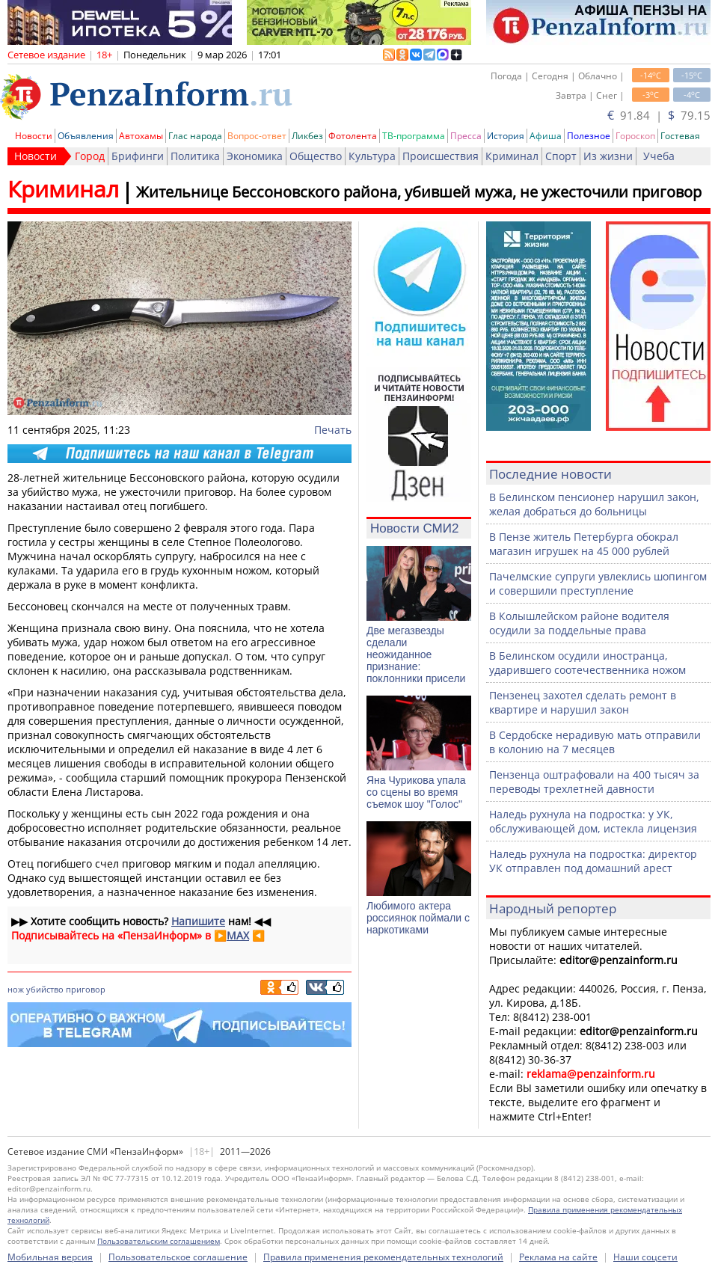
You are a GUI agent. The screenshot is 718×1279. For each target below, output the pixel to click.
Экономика (255, 156)
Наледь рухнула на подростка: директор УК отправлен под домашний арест (593, 861)
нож (15, 989)
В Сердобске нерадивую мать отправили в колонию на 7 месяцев (595, 742)
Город (90, 156)
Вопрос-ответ (256, 135)
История (505, 135)
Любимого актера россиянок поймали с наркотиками (418, 918)
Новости (33, 135)
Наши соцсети (645, 1257)
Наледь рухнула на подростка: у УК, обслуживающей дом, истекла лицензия (593, 821)
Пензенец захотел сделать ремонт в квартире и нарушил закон (582, 702)
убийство (45, 989)
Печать (333, 430)
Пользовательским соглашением (158, 1241)
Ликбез (307, 135)
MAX (238, 935)
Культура (372, 156)
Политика (195, 156)
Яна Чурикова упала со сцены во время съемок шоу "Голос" (416, 792)
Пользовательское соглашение (178, 1257)
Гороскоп (635, 135)
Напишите (198, 921)
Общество (315, 156)
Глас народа (195, 135)
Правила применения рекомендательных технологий (383, 1257)
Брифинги (137, 156)
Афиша (546, 135)
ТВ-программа (413, 135)
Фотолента (352, 135)
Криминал (511, 156)
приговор (85, 989)
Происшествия (440, 156)
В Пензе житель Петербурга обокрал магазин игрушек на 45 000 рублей (583, 544)
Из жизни (608, 156)
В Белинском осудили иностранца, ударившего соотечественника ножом (587, 662)
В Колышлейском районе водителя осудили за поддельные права (579, 623)
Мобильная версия (50, 1257)
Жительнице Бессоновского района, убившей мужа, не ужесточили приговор (419, 192)
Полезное (588, 135)
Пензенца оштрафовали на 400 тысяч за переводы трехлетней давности (594, 781)
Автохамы (141, 135)
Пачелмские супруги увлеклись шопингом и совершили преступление (598, 583)
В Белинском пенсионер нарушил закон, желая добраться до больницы (594, 504)
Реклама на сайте (558, 1257)
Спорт (561, 156)
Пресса (466, 135)
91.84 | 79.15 (659, 115)
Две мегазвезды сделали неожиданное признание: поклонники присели (415, 654)
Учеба (659, 156)
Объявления (86, 135)
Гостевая (680, 135)
